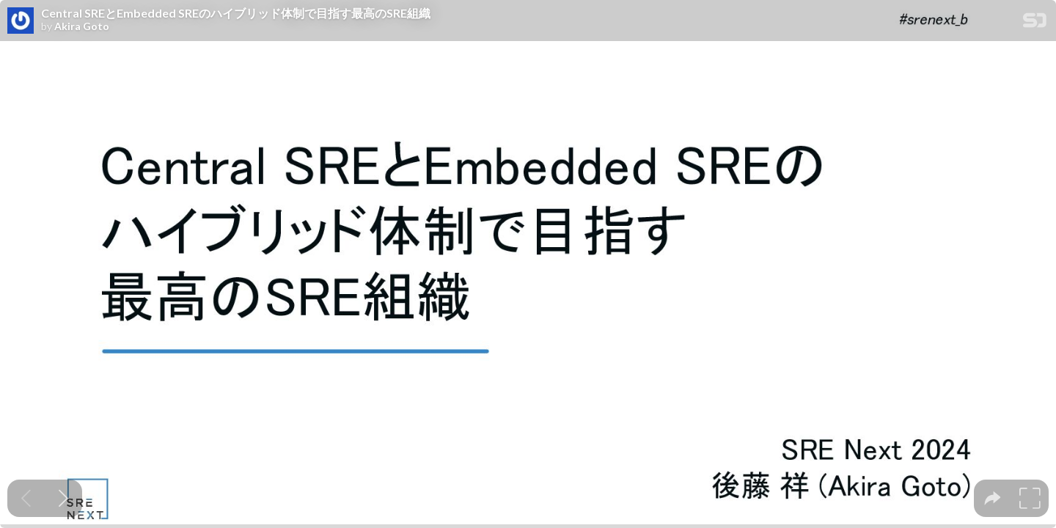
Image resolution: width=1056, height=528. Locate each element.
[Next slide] (63, 498)
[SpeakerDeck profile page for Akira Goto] (20, 21)
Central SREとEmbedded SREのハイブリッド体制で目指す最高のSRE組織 (235, 13)
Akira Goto (81, 26)
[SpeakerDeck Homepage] (1034, 23)
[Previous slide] (26, 498)
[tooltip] (992, 498)
